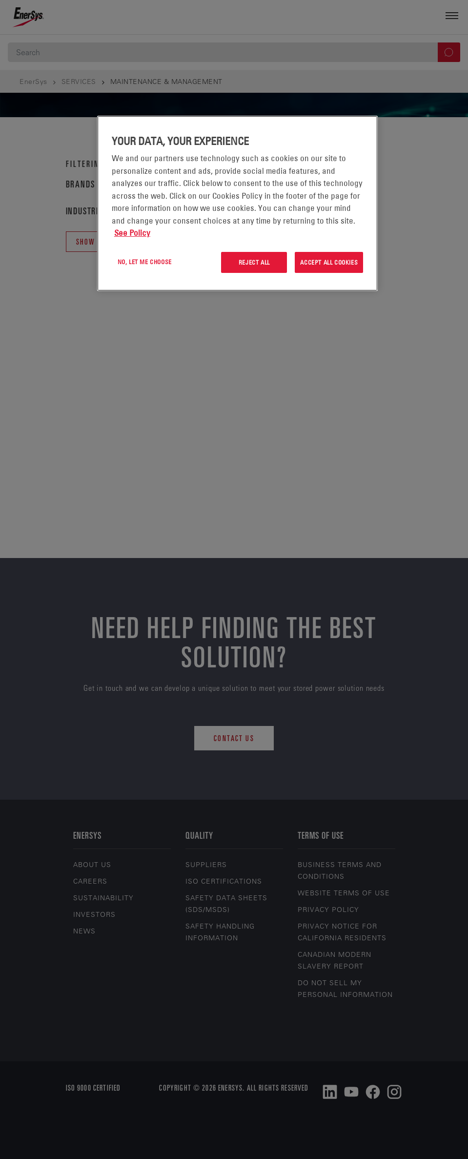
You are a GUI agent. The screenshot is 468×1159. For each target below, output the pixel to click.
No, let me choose (145, 262)
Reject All (254, 262)
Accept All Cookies (329, 262)
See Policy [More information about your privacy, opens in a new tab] (132, 233)
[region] (237, 203)
